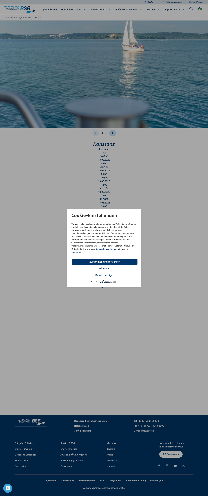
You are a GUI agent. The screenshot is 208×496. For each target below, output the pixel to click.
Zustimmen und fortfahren (105, 262)
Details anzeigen (104, 275)
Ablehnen (104, 268)
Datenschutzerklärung (106, 249)
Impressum (76, 252)
